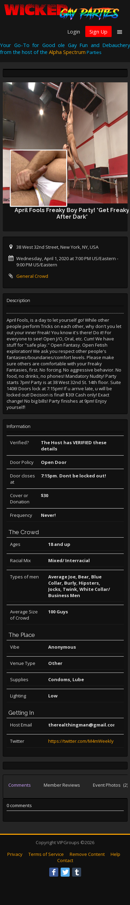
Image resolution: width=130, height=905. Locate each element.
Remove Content (87, 854)
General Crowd (32, 276)
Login (73, 31)
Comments (19, 785)
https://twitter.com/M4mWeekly (81, 741)
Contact (65, 860)
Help (115, 854)
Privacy (15, 854)
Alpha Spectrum (67, 51)
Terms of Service (46, 854)
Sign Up (98, 31)
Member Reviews (62, 785)
